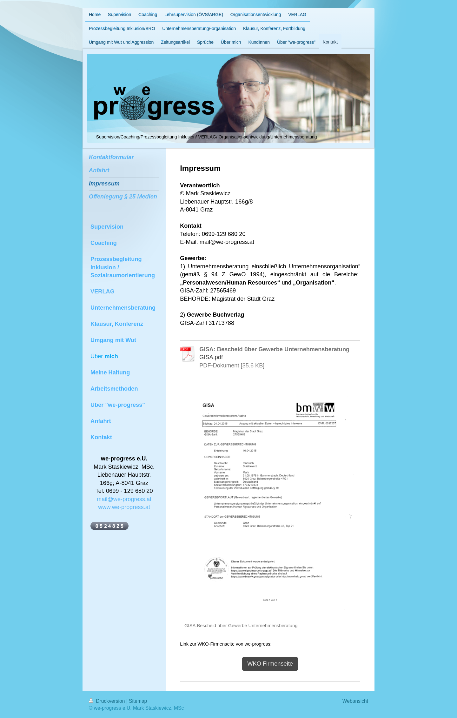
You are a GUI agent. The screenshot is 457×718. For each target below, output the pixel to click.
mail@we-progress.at (124, 499)
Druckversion (107, 701)
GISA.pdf (211, 357)
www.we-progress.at (124, 507)
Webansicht (355, 701)
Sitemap (138, 701)
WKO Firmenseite (270, 664)
